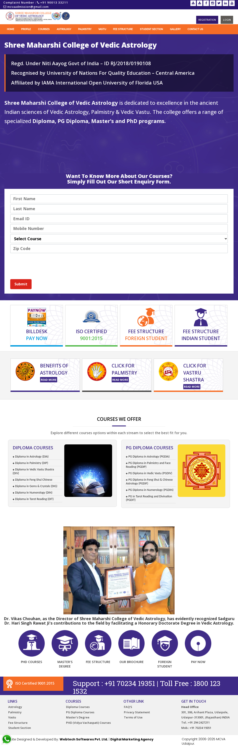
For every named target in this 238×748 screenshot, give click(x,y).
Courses (44, 29)
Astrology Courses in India (163, 401)
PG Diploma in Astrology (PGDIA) (148, 456)
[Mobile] (119, 228)
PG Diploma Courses (80, 712)
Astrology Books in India (77, 401)
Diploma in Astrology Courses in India (141, 402)
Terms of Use (133, 717)
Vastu (102, 29)
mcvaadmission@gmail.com (28, 7)
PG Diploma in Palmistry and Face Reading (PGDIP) (148, 465)
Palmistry (84, 29)
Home (10, 29)
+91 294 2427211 (199, 723)
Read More (48, 380)
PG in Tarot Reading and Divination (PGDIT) (149, 498)
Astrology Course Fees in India (106, 402)
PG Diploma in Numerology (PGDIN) (150, 490)
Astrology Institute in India (153, 402)
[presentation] (44, 264)
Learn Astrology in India (37, 401)
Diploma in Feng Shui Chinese (33, 480)
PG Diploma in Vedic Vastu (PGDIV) (150, 473)
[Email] (119, 218)
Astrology (64, 29)
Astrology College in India (111, 401)
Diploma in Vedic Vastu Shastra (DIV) (33, 471)
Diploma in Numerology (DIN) (33, 492)
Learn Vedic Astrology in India (181, 401)
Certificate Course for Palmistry (76, 402)
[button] (21, 284)
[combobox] (119, 238)
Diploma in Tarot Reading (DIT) (34, 499)
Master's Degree (77, 717)
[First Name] (119, 198)
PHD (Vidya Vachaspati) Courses (88, 723)
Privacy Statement (137, 712)
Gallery (175, 29)
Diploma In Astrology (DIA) (31, 456)
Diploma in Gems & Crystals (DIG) (36, 486)
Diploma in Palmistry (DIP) (31, 463)
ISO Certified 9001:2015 (30, 683)
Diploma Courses (78, 707)
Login (227, 19)
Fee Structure (123, 29)
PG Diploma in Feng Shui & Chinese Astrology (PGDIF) (149, 481)
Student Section (151, 29)
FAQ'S (128, 707)
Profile (26, 29)
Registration (207, 19)
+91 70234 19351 (130, 683)
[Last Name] (119, 208)
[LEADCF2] (119, 248)
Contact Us (195, 29)
